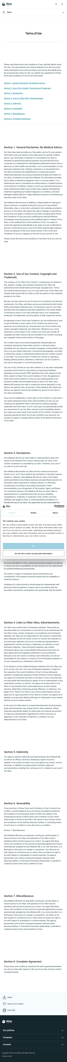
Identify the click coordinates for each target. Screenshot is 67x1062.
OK (33, 546)
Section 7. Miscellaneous (14, 114)
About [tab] (55, 513)
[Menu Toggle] (62, 4)
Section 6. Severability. (13, 108)
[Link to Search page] (56, 4)
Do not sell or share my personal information (33, 554)
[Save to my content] (13, 1004)
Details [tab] (33, 513)
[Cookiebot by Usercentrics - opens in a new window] (54, 506)
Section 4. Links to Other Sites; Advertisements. (24, 98)
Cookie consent (7, 1056)
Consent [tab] (11, 513)
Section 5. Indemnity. (12, 103)
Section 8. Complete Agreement (17, 119)
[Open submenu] (33, 12)
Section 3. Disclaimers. (13, 93)
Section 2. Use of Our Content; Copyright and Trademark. (27, 88)
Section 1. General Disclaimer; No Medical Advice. (25, 83)
